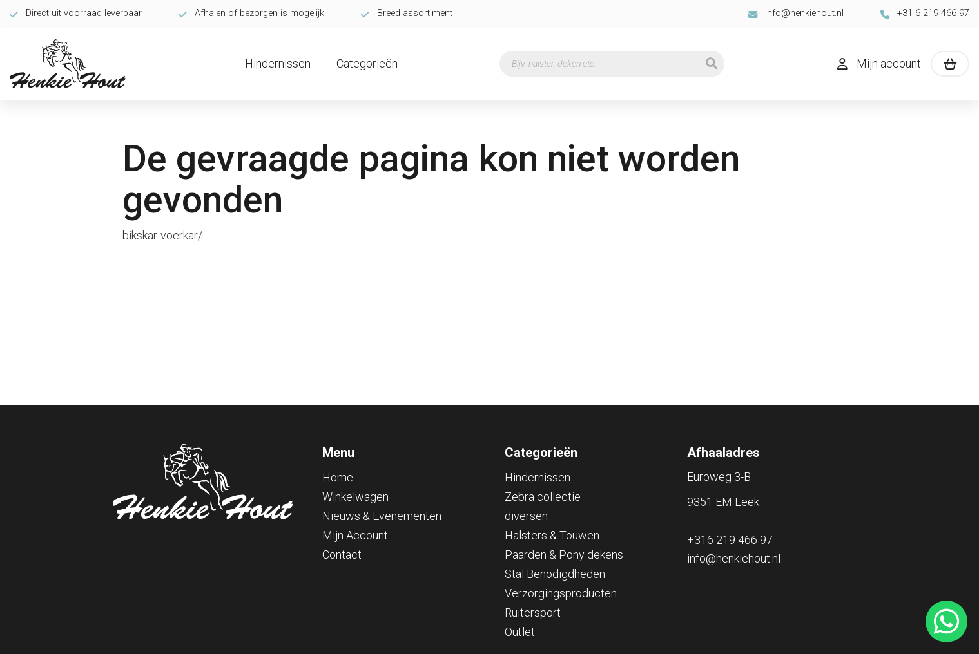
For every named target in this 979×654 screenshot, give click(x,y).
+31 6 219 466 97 (924, 13)
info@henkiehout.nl (796, 13)
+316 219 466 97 (730, 540)
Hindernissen (278, 63)
